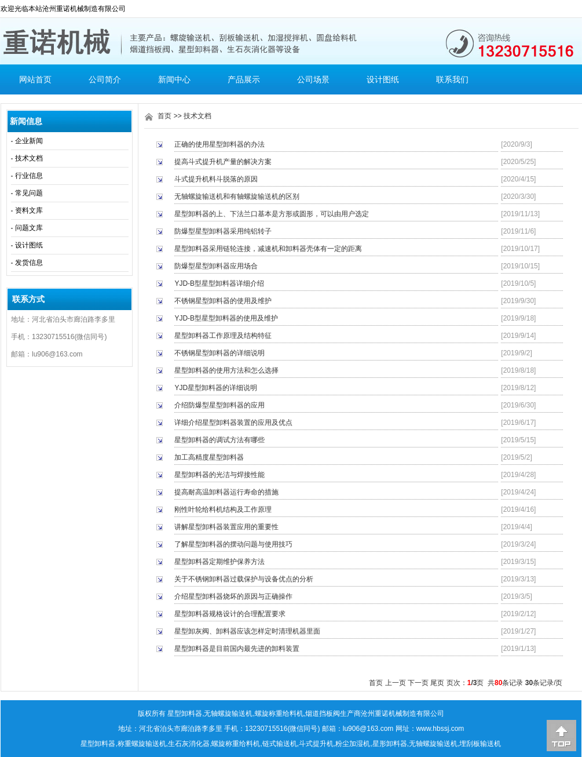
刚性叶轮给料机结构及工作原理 (223, 509)
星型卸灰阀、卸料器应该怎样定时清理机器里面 (247, 631)
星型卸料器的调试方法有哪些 (219, 440)
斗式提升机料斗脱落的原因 (216, 179)
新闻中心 (174, 79)
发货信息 (29, 263)
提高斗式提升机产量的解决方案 (223, 162)
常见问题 (29, 193)
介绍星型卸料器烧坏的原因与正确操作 (233, 596)
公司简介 (105, 79)
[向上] (561, 735)
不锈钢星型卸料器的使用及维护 (223, 301)
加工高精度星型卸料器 (209, 457)
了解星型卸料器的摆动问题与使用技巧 (233, 544)
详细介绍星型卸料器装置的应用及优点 (233, 422)
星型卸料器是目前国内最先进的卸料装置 (236, 649)
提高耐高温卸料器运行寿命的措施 (226, 492)
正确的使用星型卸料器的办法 (219, 144)
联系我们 (452, 79)
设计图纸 (383, 79)
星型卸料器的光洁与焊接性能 (219, 475)
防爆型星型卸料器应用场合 (216, 266)
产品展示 (244, 79)
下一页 (418, 683)
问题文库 (29, 228)
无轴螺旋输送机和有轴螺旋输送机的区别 (236, 196)
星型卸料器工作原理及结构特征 (223, 336)
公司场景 (313, 79)
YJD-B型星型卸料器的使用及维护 (226, 318)
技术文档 (29, 158)
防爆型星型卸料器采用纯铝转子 (223, 231)
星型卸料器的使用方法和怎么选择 (226, 370)
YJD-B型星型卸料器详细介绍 (219, 283)
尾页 (437, 683)
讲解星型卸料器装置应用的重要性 (226, 527)
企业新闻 (29, 141)
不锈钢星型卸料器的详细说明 (219, 353)
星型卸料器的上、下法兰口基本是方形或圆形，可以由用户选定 (271, 214)
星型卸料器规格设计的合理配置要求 (229, 614)
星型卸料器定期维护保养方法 (219, 562)
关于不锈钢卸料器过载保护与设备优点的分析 (243, 579)
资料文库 (29, 210)
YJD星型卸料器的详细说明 (215, 388)
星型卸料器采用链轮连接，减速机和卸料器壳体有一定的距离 (268, 249)
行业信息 (29, 176)
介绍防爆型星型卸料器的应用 (219, 405)
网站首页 (35, 79)
